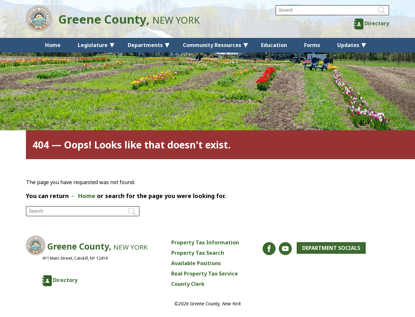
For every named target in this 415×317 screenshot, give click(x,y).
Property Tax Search (197, 252)
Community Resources (212, 45)
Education (274, 45)
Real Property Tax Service (204, 273)
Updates (348, 45)
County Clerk (188, 284)
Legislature (93, 45)
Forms (312, 45)
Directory (376, 23)
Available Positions (196, 263)
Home (53, 45)
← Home (82, 196)
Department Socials (331, 248)
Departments (145, 45)
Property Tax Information (205, 242)
